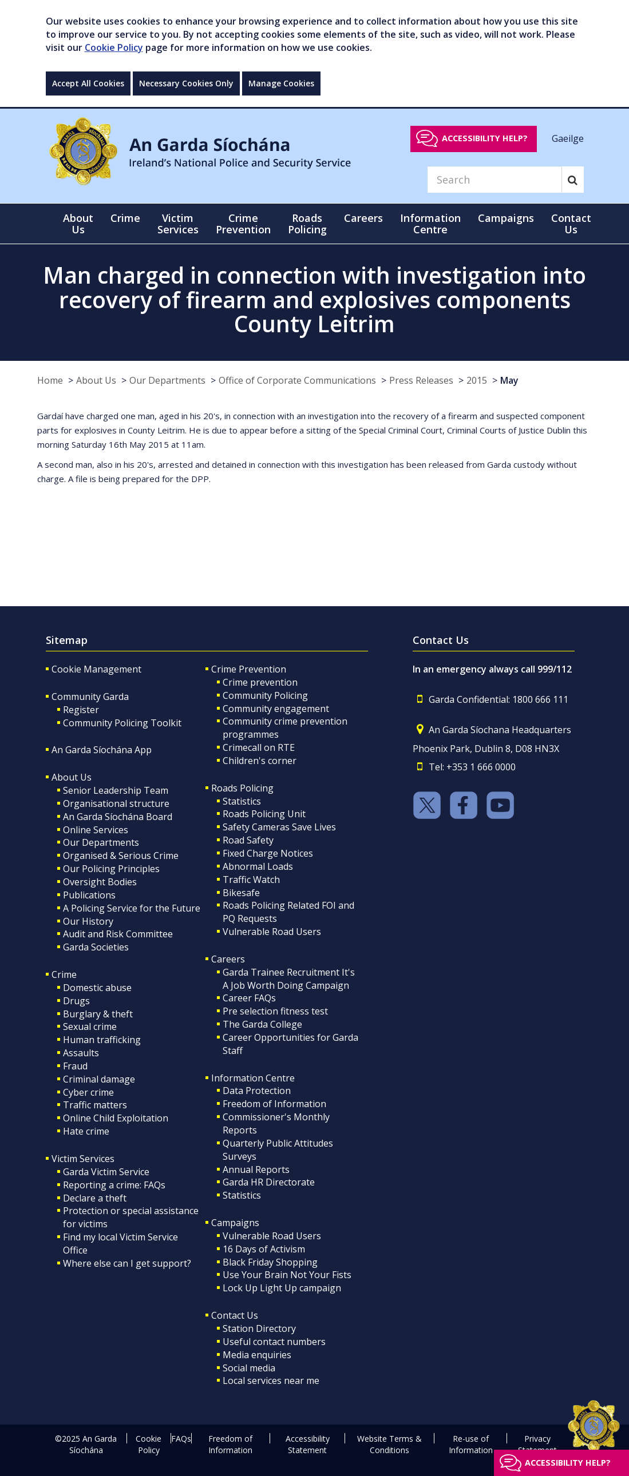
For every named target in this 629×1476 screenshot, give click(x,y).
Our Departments (167, 380)
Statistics (242, 801)
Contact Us (234, 1315)
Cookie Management (96, 669)
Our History (88, 921)
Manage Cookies (281, 83)
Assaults (81, 1053)
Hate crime (86, 1131)
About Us (96, 380)
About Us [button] (78, 223)
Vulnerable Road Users (272, 931)
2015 (476, 380)
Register (81, 709)
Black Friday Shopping (270, 1262)
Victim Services (83, 1158)
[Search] (494, 179)
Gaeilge (568, 138)
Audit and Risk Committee (118, 934)
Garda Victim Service (106, 1171)
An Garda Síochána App (102, 749)
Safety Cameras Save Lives (279, 827)
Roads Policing (242, 788)
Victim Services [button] (178, 223)
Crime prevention (260, 682)
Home (50, 380)
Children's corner (259, 760)
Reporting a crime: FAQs (114, 1185)
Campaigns (235, 1222)
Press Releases (421, 380)
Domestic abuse (97, 987)
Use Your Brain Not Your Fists (287, 1274)
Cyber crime (88, 1092)
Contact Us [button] (571, 223)
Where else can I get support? (127, 1263)
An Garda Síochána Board (117, 816)
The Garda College (262, 1024)
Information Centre (253, 1078)
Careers (228, 959)
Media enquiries (257, 1354)
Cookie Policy (114, 47)
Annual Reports (256, 1169)
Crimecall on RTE (259, 747)
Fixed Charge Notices (268, 853)
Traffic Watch (251, 879)
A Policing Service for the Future (131, 908)
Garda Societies (96, 947)
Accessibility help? (485, 138)
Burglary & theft (98, 1014)
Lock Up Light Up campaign (282, 1288)
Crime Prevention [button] (243, 223)
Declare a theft (94, 1198)
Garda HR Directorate (269, 1182)
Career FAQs (249, 998)
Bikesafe (241, 892)
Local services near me (271, 1380)
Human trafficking (102, 1039)
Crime (64, 974)
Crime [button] (125, 218)
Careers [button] (363, 218)
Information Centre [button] (430, 223)
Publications (89, 895)
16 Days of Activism (264, 1249)
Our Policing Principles (111, 868)
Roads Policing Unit (264, 813)
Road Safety (248, 840)
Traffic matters (95, 1105)
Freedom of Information (274, 1103)
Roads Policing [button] (307, 223)
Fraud (75, 1066)
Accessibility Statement (308, 1444)
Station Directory (259, 1328)
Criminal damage (99, 1079)
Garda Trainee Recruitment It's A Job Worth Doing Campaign (289, 979)
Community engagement (276, 708)
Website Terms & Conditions (389, 1444)
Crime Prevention (248, 669)
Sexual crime (90, 1026)
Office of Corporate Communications (297, 380)
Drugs (76, 1000)
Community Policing (265, 695)
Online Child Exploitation (115, 1118)
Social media (249, 1368)
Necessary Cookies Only (186, 83)
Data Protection (257, 1090)
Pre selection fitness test (275, 1011)
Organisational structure (116, 803)
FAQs (181, 1438)
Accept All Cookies (88, 83)
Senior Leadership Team (115, 790)
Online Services (95, 829)
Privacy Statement (537, 1444)
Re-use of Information (471, 1444)
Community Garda (90, 696)
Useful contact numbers (274, 1341)
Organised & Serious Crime (121, 855)
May (509, 380)
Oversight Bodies (100, 882)
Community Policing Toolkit (122, 723)
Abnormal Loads (258, 866)
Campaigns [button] (506, 218)
